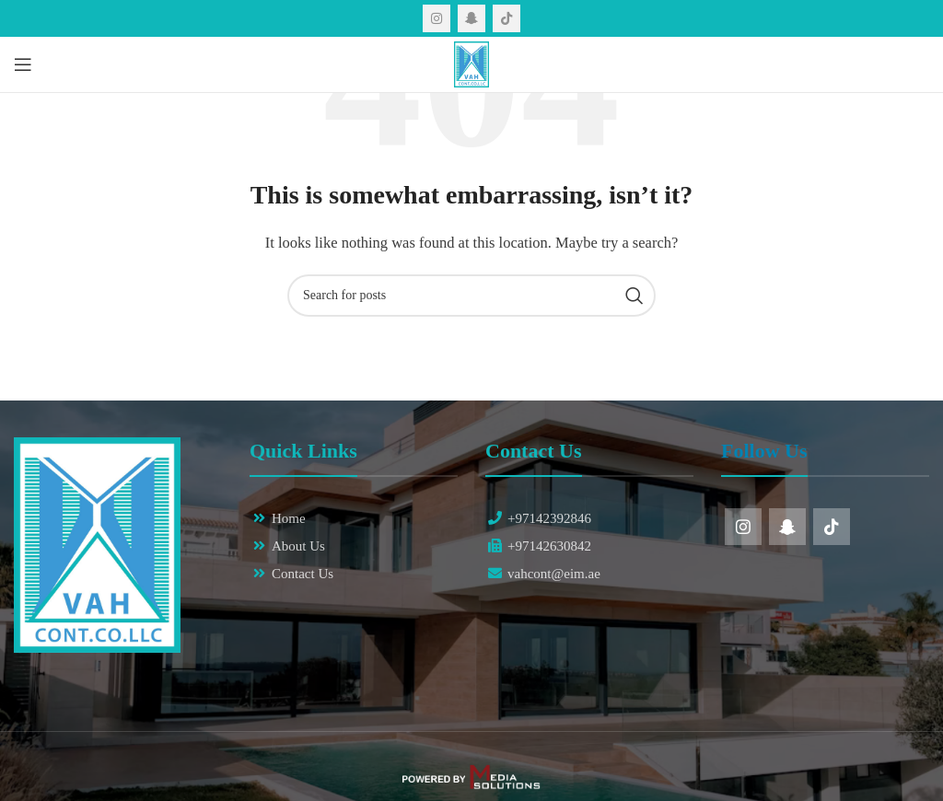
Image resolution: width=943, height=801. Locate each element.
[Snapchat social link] (471, 18)
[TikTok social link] (506, 18)
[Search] (471, 295)
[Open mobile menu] (23, 64)
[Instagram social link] (436, 18)
